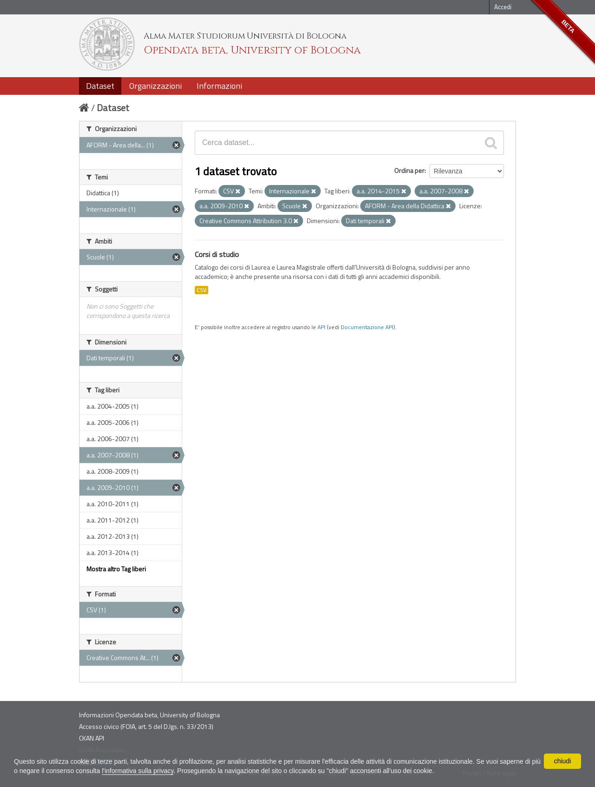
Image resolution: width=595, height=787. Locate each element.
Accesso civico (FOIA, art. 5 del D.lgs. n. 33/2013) (146, 726)
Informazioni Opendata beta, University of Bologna (149, 715)
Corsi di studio (217, 254)
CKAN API (91, 738)
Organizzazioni (155, 85)
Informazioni (219, 85)
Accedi (502, 7)
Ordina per (409, 170)
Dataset (100, 85)
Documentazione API (367, 327)
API (321, 327)
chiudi (562, 761)
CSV (201, 290)
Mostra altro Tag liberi (116, 569)
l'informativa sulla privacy (137, 770)
